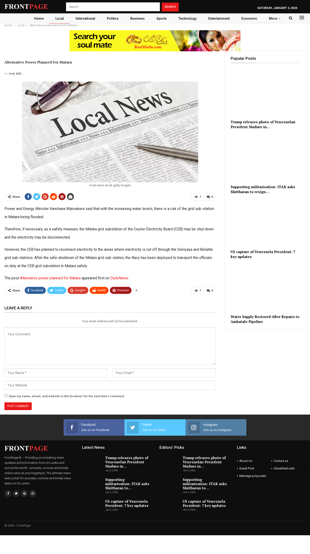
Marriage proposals (252, 476)
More (276, 18)
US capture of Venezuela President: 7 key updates (126, 503)
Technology (189, 18)
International (84, 18)
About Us (245, 461)
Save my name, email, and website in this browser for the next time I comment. (67, 396)
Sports (162, 18)
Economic (252, 18)
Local (57, 18)
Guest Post (246, 468)
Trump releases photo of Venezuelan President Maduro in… (126, 461)
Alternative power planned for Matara (50, 278)
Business (137, 18)
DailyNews (119, 278)
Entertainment (221, 18)
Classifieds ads (284, 468)
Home (36, 18)
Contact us (281, 461)
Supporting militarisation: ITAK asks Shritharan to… (127, 483)
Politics (112, 18)
